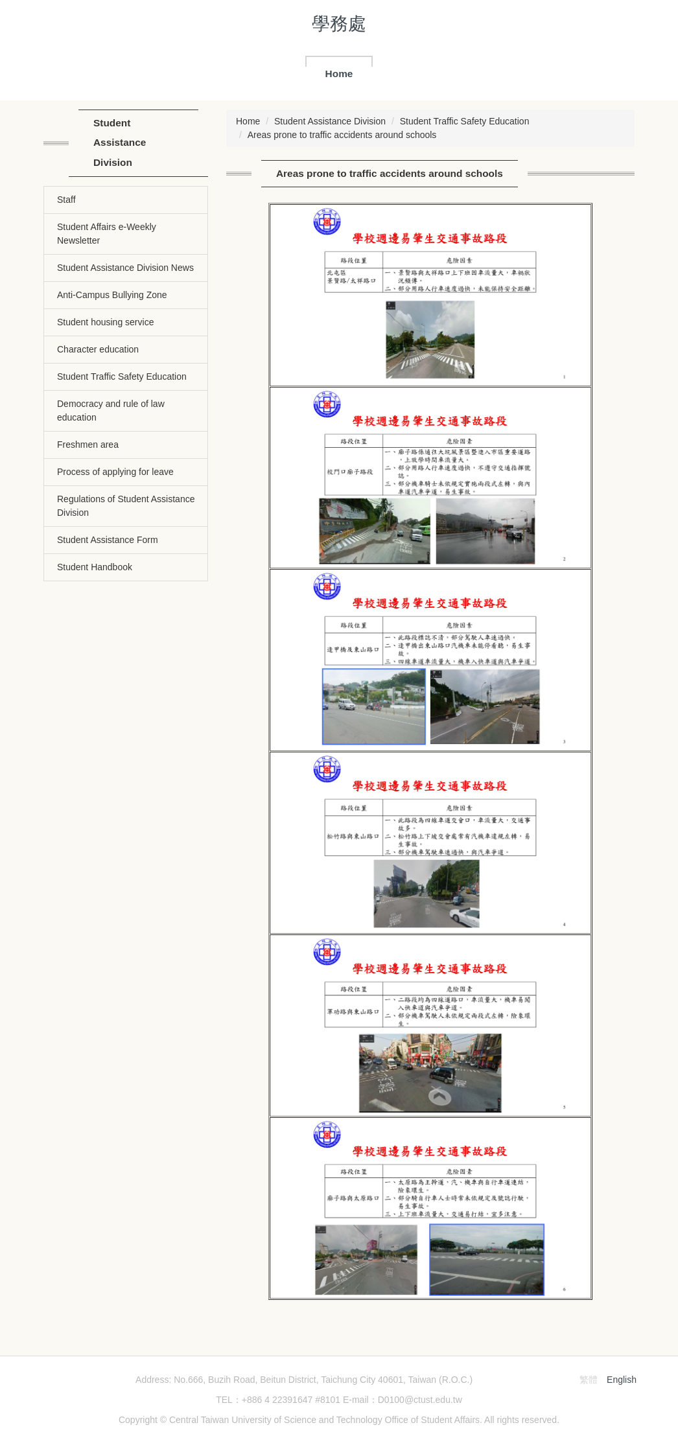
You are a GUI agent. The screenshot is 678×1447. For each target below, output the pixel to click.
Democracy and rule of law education (111, 411)
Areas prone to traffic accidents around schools (342, 135)
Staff (66, 199)
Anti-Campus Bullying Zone (112, 295)
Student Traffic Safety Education (122, 376)
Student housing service (105, 322)
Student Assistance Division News (125, 267)
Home (339, 73)
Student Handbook (94, 567)
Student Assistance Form (107, 540)
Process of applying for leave (115, 472)
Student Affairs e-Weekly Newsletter (106, 234)
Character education (98, 349)
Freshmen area (88, 444)
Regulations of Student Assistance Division (125, 506)
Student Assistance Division (330, 121)
